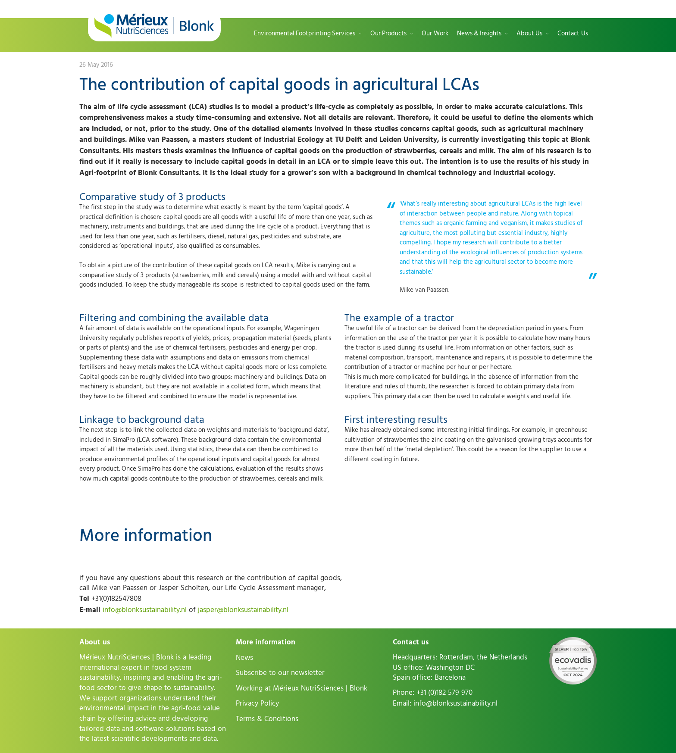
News (244, 658)
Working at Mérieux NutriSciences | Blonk (301, 688)
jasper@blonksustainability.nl (243, 610)
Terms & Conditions (267, 719)
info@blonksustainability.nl (145, 610)
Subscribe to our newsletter (280, 673)
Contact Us (572, 34)
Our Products (388, 34)
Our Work (435, 34)
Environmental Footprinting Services (304, 34)
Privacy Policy (257, 703)
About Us (529, 34)
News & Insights (479, 34)
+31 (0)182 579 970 (444, 693)
